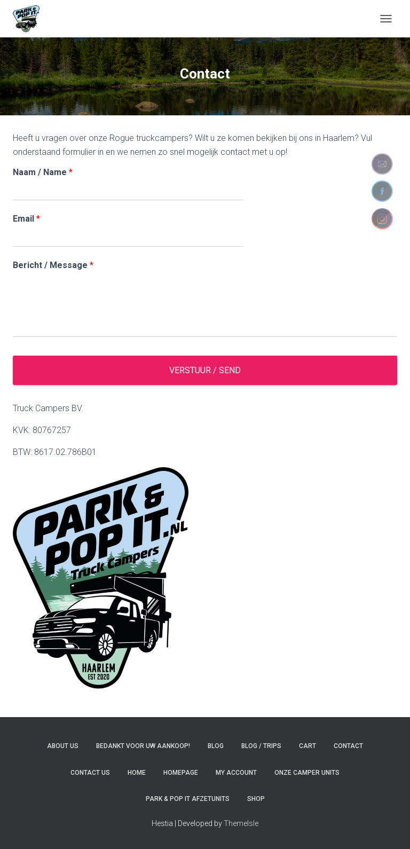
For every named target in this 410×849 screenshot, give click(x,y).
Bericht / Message (53, 265)
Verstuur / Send (205, 370)
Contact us (90, 772)
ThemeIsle (241, 823)
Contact (348, 746)
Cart (307, 746)
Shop (256, 799)
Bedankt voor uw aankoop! (143, 746)
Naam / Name (43, 172)
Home (137, 772)
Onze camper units (307, 772)
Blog (216, 746)
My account (236, 772)
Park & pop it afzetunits (188, 799)
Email (26, 219)
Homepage (180, 772)
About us (62, 746)
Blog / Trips (261, 746)
